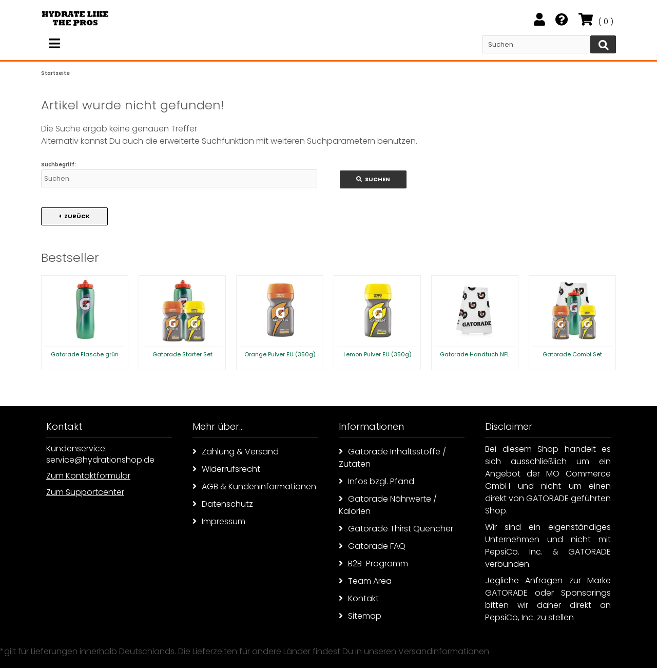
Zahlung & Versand (235, 451)
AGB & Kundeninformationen (254, 486)
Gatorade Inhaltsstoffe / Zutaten (392, 458)
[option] (84, 322)
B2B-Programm (373, 563)
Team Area (365, 581)
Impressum (218, 521)
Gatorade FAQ (372, 546)
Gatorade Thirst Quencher (396, 529)
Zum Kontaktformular (88, 476)
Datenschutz (222, 504)
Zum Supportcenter (85, 492)
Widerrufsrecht (226, 469)
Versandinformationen (443, 651)
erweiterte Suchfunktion (207, 141)
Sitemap (360, 616)
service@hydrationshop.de (100, 460)
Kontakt (359, 598)
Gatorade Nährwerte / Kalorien (388, 505)
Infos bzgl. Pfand (376, 481)
